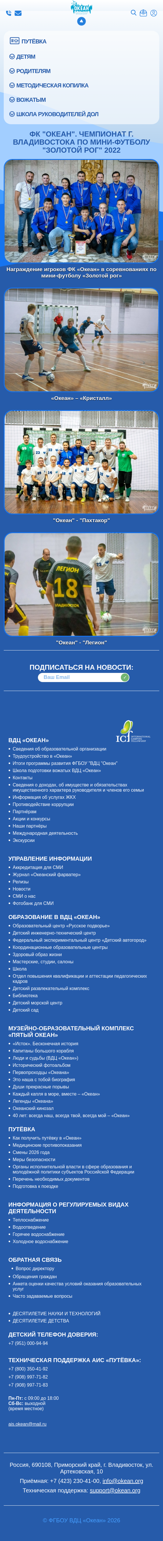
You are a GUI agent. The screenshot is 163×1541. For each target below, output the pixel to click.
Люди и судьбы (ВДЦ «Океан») (45, 1058)
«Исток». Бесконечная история (45, 1043)
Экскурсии (23, 840)
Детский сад (25, 1010)
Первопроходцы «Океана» (41, 1072)
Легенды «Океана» (33, 1101)
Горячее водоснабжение (39, 1234)
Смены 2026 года (31, 1152)
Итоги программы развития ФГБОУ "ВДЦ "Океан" (65, 763)
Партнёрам (24, 811)
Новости (21, 889)
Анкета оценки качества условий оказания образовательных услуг (77, 1286)
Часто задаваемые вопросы (42, 1296)
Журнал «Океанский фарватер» (47, 874)
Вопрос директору (34, 1268)
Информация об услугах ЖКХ (44, 797)
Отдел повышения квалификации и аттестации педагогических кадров (80, 979)
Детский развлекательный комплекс (51, 988)
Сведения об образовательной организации (59, 748)
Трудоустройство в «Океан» (42, 756)
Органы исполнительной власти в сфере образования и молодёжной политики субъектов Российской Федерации (73, 1169)
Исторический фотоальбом (41, 1065)
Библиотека (25, 995)
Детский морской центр (37, 1002)
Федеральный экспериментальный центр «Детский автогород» (79, 940)
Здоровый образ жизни (37, 954)
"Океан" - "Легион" (81, 584)
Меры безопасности (34, 1159)
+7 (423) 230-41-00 (8, 13)
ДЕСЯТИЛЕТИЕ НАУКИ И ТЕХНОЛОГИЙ (56, 1313)
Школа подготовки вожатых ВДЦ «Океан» (57, 770)
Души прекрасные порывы (41, 1086)
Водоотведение (29, 1227)
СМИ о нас (24, 896)
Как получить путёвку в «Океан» (47, 1138)
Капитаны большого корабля (43, 1050)
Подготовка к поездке (35, 1186)
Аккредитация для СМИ (38, 867)
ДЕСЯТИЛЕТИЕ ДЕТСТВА (41, 1320)
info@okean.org (18, 13)
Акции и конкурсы (31, 818)
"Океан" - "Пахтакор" (81, 462)
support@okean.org (115, 1490)
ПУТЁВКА (34, 41)
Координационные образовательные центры (60, 947)
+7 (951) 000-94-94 (28, 1343)
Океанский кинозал (33, 1108)
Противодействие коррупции (43, 804)
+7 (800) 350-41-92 (28, 1368)
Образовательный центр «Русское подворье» (61, 925)
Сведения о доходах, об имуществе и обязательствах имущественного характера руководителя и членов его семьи (78, 787)
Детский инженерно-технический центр (54, 933)
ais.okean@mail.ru (27, 1424)
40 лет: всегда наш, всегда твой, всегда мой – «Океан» (71, 1115)
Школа (20, 968)
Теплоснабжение (31, 1220)
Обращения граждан (35, 1276)
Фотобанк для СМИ (33, 903)
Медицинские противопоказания (47, 1145)
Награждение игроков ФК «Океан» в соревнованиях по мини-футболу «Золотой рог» (81, 211)
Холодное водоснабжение (40, 1241)
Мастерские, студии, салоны (43, 961)
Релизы (20, 881)
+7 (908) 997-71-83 (28, 1385)
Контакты (22, 777)
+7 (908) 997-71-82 (28, 1377)
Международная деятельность (45, 833)
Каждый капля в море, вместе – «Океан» (56, 1094)
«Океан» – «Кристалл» (81, 339)
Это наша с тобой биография (44, 1079)
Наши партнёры (29, 826)
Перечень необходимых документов (51, 1179)
